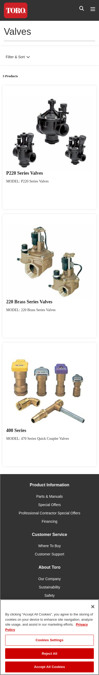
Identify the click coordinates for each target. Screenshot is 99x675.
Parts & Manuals (49, 496)
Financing (49, 521)
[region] (49, 637)
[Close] (92, 606)
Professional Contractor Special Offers (49, 513)
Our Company (49, 579)
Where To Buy (49, 546)
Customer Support (49, 554)
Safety (49, 595)
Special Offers (49, 505)
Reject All (49, 654)
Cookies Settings (50, 640)
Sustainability (49, 587)
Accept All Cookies (49, 667)
